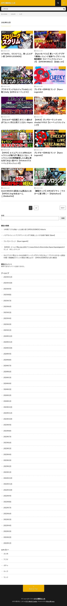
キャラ (29, 32)
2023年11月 (8, 413)
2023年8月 (7, 431)
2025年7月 (7, 301)
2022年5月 (7, 519)
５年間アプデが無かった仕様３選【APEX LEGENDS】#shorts (25, 229)
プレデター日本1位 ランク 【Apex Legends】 (48, 90)
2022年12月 (8, 478)
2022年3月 (7, 531)
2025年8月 (7, 295)
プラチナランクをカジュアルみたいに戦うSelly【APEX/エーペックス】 (16, 90)
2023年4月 (7, 454)
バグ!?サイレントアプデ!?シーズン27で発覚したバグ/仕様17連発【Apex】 (30, 235)
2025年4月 (7, 318)
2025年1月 (7, 330)
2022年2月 (7, 537)
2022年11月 (8, 484)
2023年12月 (8, 407)
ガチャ (6, 565)
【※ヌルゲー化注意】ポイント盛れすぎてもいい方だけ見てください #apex (17, 121)
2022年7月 (7, 508)
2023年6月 (7, 443)
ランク (29, 68)
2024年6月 (7, 372)
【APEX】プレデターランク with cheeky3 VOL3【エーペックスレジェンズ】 (49, 122)
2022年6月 (7, 514)
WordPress (50, 601)
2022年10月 (8, 490)
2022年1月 (7, 543)
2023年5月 (7, 448)
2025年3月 (7, 324)
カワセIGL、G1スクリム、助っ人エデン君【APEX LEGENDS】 (16, 55)
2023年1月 (7, 472)
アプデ (62, 32)
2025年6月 (7, 306)
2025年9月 (7, 289)
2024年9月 (7, 354)
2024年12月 (8, 336)
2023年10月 (8, 419)
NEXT (63, 208)
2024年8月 (7, 360)
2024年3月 (7, 389)
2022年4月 (7, 525)
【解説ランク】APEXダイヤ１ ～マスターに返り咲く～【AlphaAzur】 (49, 192)
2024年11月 (8, 342)
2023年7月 (7, 437)
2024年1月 (7, 401)
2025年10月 (8, 283)
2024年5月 (7, 377)
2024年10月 (8, 348)
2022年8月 (7, 502)
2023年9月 (7, 425)
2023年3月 (7, 460)
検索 (2, 215)
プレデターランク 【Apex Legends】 (16, 241)
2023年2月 (7, 466)
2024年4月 (7, 383)
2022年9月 (7, 496)
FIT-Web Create (31, 601)
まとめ (29, 169)
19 (36, 208)
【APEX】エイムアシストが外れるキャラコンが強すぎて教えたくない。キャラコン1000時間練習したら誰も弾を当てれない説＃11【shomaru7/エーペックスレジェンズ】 (16, 158)
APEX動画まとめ (39, 599)
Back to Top (33, 589)
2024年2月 (7, 395)
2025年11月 (8, 277)
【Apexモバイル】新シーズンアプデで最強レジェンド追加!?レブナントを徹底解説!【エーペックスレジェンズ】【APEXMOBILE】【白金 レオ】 (49, 58)
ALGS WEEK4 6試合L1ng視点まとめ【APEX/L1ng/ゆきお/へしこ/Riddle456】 (16, 193)
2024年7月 (7, 366)
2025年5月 (7, 312)
